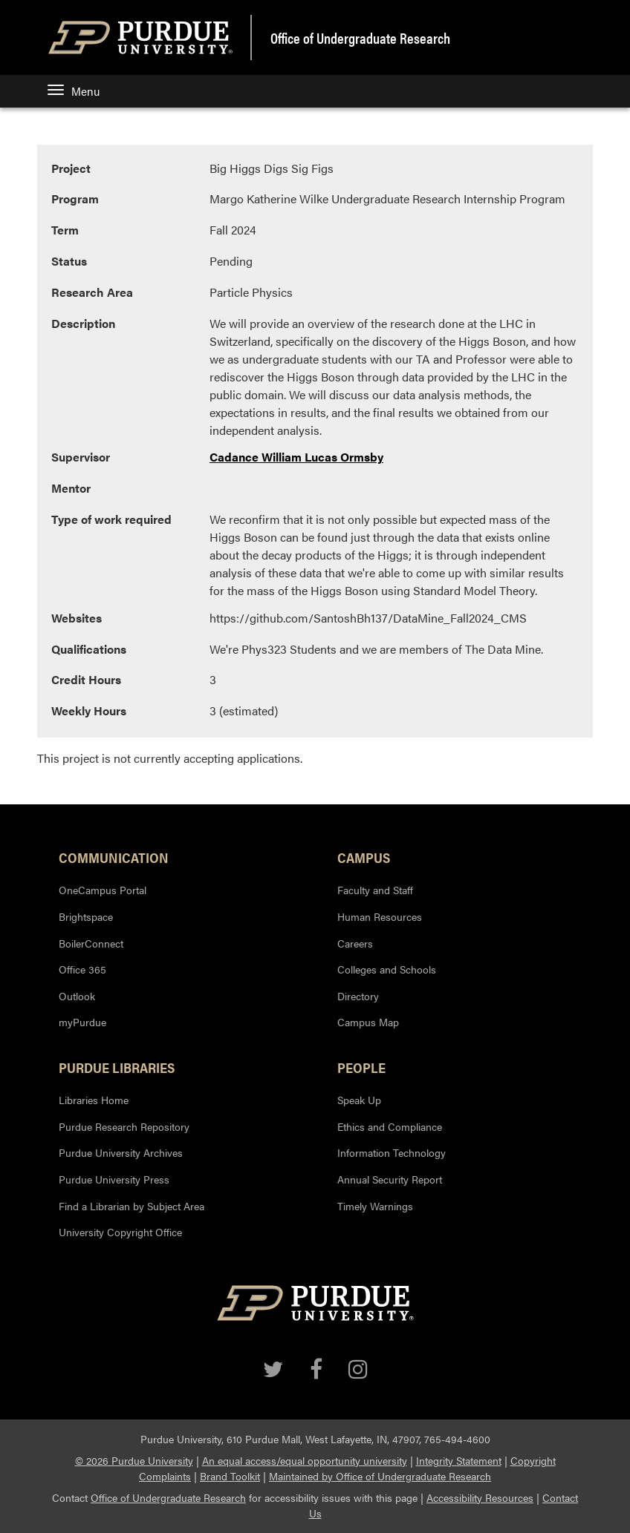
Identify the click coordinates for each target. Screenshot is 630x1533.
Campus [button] (363, 857)
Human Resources (379, 916)
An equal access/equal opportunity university (304, 1460)
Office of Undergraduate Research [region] (360, 38)
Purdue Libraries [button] (117, 1067)
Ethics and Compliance (389, 1126)
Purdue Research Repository (124, 1126)
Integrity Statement (458, 1460)
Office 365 (82, 969)
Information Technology (391, 1152)
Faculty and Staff (375, 889)
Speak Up (359, 1099)
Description (83, 323)
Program (75, 198)
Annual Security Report (389, 1179)
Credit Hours (86, 679)
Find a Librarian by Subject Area (131, 1205)
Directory (358, 995)
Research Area (92, 292)
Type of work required (111, 519)
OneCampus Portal (102, 889)
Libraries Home (94, 1099)
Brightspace (86, 916)
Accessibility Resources (479, 1497)
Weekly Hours (88, 710)
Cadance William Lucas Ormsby (296, 456)
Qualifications (88, 648)
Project (71, 168)
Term (65, 229)
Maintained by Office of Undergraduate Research (380, 1475)
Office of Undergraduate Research (168, 1497)
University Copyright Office (120, 1231)
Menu (74, 90)
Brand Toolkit (230, 1475)
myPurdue (82, 1021)
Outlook (77, 995)
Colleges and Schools (386, 969)
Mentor (71, 487)
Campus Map (368, 1021)
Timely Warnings (375, 1205)
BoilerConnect (91, 943)
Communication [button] (114, 857)
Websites (76, 617)
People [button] (361, 1067)
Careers (355, 943)
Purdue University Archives (121, 1152)
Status (69, 260)
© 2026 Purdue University (134, 1460)
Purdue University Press (114, 1179)
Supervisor (80, 456)
